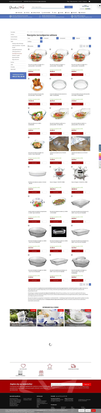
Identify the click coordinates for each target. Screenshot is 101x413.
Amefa (72, 401)
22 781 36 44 (33, 1)
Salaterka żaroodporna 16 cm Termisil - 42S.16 (58, 153)
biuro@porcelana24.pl (41, 1)
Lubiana (52, 397)
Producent (51, 38)
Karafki (13, 47)
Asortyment (67, 38)
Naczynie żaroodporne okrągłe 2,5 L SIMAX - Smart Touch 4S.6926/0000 (37, 271)
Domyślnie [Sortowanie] (33, 46)
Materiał (83, 38)
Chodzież (53, 399)
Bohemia (63, 401)
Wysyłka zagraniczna (14, 396)
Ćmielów (52, 400)
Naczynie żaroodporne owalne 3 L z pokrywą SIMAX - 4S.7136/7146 (79, 124)
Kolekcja (35, 41)
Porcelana (19, 12)
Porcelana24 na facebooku (100, 148)
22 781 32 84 (70, 392)
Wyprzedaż (82, 12)
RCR (62, 402)
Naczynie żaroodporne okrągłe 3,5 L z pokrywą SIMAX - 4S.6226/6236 (79, 65)
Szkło (54, 12)
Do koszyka (34, 74)
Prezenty (75, 12)
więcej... (83, 402)
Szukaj (68, 7)
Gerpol (72, 400)
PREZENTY (83, 366)
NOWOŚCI (34, 366)
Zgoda (93, 410)
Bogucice (53, 401)
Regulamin (39, 391)
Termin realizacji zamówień (15, 391)
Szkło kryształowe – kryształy (18, 45)
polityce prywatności (38, 411)
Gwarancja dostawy (14, 390)
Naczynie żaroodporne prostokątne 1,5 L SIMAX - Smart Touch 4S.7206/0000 (58, 271)
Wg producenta (15, 59)
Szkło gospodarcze (16, 51)
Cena (35, 38)
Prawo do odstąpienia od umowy (42, 395)
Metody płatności (13, 395)
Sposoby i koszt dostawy (15, 393)
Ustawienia (81, 410)
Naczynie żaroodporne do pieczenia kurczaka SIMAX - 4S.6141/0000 (36, 94)
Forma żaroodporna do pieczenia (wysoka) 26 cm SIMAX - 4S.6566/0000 (81, 94)
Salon (68, 12)
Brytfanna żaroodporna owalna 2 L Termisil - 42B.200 (37, 182)
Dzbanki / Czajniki (16, 55)
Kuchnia (61, 12)
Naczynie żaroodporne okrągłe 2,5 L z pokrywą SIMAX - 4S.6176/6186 (36, 65)
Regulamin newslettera (42, 392)
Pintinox (72, 399)
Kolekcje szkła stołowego (17, 43)
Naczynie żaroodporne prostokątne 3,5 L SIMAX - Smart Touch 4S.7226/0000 (80, 212)
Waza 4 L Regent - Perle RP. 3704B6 (57, 182)
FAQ (37, 397)
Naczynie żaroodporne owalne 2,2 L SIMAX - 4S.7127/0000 (59, 212)
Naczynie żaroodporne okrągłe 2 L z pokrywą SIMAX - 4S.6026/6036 (57, 65)
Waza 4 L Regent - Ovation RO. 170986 (79, 182)
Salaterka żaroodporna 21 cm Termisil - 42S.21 (80, 153)
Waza (62, 400)
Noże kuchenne (46, 12)
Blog (68, 1)
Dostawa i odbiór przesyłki (15, 392)
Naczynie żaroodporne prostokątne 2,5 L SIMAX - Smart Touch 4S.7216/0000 (80, 241)
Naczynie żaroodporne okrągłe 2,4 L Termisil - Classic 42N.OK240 (36, 153)
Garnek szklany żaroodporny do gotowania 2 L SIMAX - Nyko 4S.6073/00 (37, 212)
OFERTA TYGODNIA (66, 366)
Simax (82, 401)
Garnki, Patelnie (36, 12)
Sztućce (27, 12)
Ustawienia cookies (14, 397)
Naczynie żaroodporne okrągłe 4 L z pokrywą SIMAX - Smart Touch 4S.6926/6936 (79, 272)
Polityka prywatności (41, 393)
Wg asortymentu (15, 57)
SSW (72, 402)
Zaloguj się (85, 1)
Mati (82, 400)
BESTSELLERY (18, 366)
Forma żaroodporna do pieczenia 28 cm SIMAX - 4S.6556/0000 (58, 94)
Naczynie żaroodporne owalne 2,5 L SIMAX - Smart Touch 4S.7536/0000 (59, 241)
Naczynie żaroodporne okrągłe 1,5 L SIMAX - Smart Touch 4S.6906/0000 (37, 241)
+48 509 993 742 (26, 1)
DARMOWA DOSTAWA (50, 366)
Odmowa (88, 410)
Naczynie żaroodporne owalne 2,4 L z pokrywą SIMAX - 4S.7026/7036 (58, 124)
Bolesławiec (63, 397)
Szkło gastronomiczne (17, 49)
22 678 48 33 (84, 392)
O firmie (80, 1)
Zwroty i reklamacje (27, 390)
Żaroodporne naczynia (17, 53)
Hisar (72, 397)
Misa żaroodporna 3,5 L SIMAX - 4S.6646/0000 (34, 124)
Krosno (82, 397)
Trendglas (83, 399)
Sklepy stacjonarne (73, 1)
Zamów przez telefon (18, 76)
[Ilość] (43, 74)
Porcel (52, 402)
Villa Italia (63, 399)
